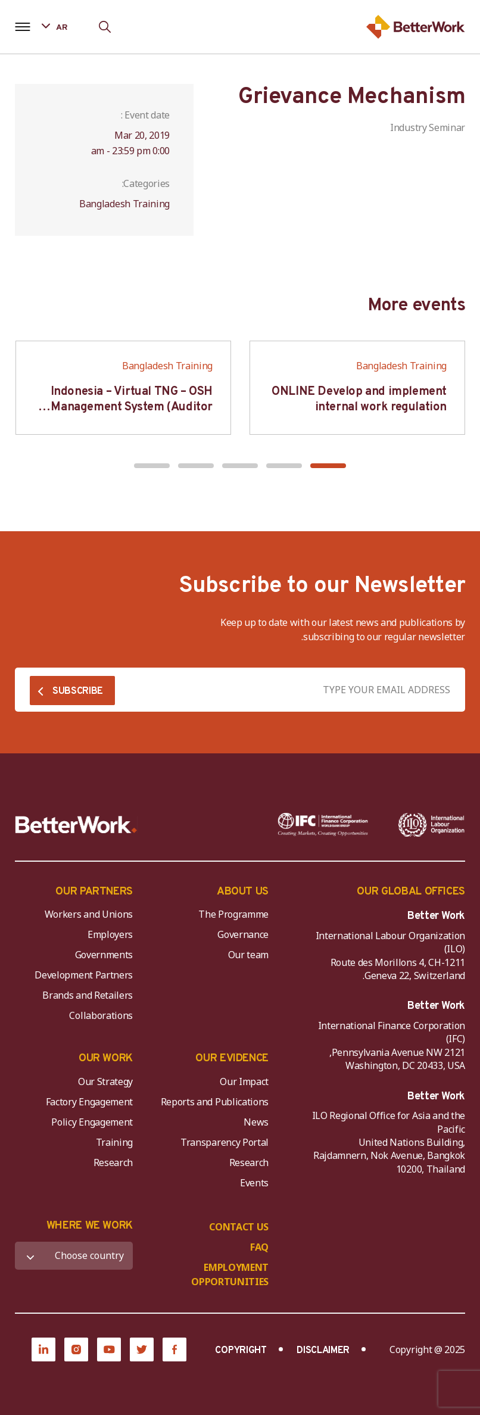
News (256, 1122)
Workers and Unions (89, 914)
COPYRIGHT (240, 1351)
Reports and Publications (215, 1101)
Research (249, 1162)
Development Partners (84, 974)
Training (114, 1142)
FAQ (259, 1247)
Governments (104, 954)
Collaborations (101, 1015)
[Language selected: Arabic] (63, 26)
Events (254, 1182)
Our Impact (244, 1081)
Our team (248, 954)
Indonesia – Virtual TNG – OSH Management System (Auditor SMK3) (132, 407)
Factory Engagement (89, 1101)
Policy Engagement (90, 1122)
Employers (110, 934)
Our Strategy (105, 1081)
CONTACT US (239, 1226)
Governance (243, 934)
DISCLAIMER (323, 1351)
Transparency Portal (224, 1142)
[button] (328, 465)
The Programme (233, 914)
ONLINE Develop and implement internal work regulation (359, 399)
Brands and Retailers (87, 995)
